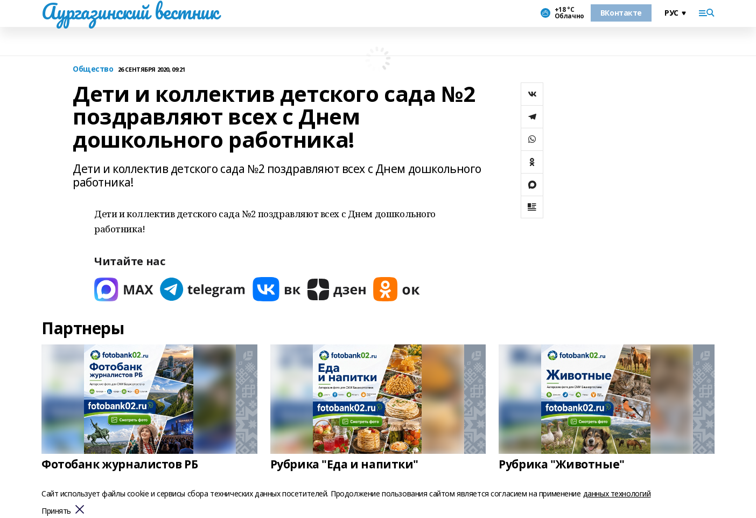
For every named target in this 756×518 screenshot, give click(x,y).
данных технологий (617, 493)
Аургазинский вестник (130, 11)
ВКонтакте (621, 13)
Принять (56, 511)
